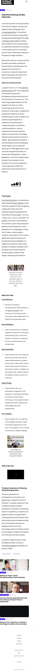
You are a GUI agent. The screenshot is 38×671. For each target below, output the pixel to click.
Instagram (19, 644)
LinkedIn (19, 638)
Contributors (4, 594)
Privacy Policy (19, 650)
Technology (16, 553)
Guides (2, 619)
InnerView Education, (9, 200)
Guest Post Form (19, 656)
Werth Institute (13, 310)
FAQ (19, 653)
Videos (2, 10)
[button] (27, 2)
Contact (19, 662)
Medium (19, 635)
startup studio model (11, 41)
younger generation (9, 32)
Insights (3, 572)
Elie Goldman (18, 203)
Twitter (19, 641)
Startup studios (6, 553)
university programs (9, 546)
